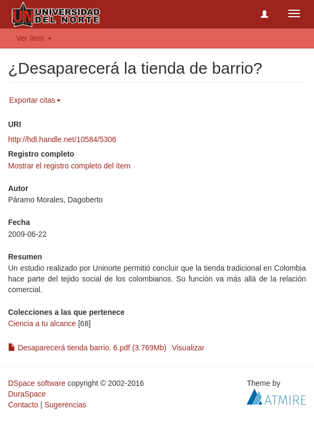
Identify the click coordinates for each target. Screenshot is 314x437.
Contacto (23, 404)
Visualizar (188, 347)
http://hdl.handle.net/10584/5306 (62, 139)
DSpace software (37, 383)
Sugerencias (65, 404)
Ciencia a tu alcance (42, 323)
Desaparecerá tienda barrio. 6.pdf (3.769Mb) (87, 347)
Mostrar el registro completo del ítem (69, 165)
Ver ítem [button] (34, 38)
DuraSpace (27, 394)
